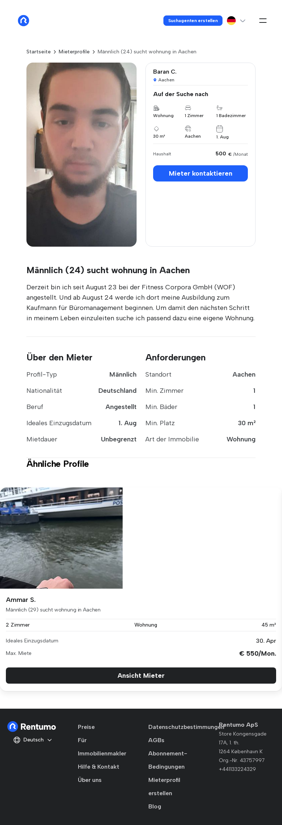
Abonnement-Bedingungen (167, 760)
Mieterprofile (74, 52)
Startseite (38, 52)
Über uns (90, 779)
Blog (154, 806)
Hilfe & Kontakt (98, 766)
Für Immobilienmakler (102, 747)
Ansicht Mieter (141, 675)
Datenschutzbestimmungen (186, 726)
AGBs (156, 740)
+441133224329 (237, 769)
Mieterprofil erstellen (164, 786)
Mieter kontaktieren (200, 173)
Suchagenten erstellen (193, 20)
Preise (86, 726)
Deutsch (33, 740)
